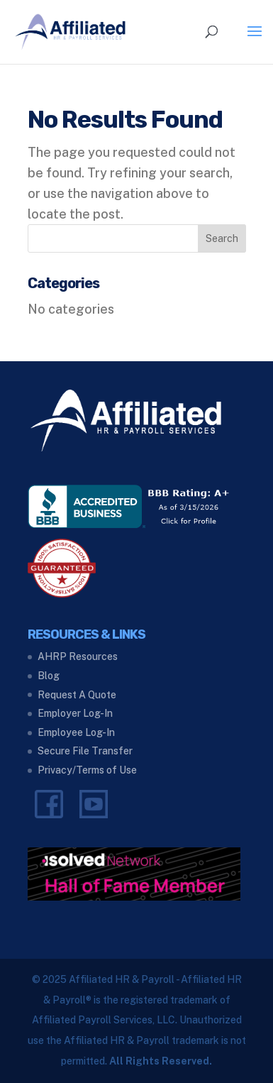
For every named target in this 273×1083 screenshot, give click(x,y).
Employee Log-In (76, 732)
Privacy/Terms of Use (87, 770)
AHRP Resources (78, 656)
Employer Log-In (75, 713)
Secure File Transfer (85, 751)
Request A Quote (77, 694)
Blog (49, 675)
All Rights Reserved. (160, 1061)
